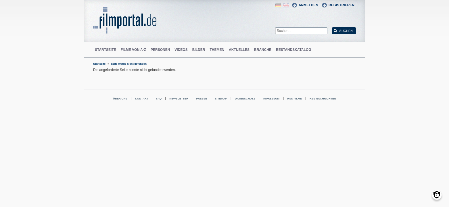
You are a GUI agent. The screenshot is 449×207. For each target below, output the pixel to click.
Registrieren (341, 5)
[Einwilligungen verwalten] (437, 195)
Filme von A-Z (133, 50)
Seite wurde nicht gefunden (129, 63)
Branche (262, 50)
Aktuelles (239, 50)
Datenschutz (245, 98)
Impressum (271, 98)
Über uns (120, 98)
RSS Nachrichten (323, 98)
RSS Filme (294, 98)
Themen (217, 50)
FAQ (159, 98)
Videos (180, 50)
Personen (160, 50)
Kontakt (141, 98)
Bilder (198, 50)
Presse (201, 98)
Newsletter (178, 98)
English (286, 5)
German (278, 5)
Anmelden (308, 5)
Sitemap (221, 98)
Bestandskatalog (293, 50)
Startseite (105, 50)
